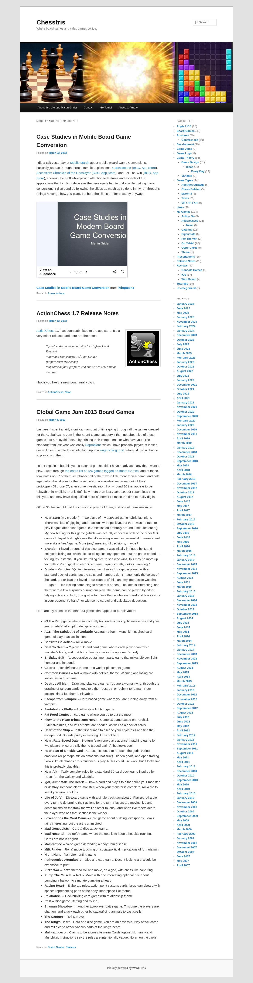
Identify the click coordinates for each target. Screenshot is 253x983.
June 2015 (183, 582)
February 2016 (186, 555)
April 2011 (183, 762)
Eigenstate (188, 234)
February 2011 (186, 766)
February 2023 (186, 357)
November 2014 (187, 604)
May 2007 (183, 860)
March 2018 (184, 474)
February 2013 (186, 685)
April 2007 (183, 865)
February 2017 (186, 519)
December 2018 (187, 452)
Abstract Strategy (192, 184)
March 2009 (184, 829)
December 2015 (187, 564)
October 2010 (185, 775)
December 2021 (187, 384)
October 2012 (185, 703)
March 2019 (184, 442)
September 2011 (187, 748)
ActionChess (45, 330)
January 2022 (185, 380)
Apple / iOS (184, 126)
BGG (136, 168)
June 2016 (183, 537)
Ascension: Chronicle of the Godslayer (64, 173)
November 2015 (187, 568)
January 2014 (185, 649)
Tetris (185, 198)
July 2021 (183, 393)
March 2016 (184, 550)
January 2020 (185, 425)
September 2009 (187, 816)
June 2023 (183, 348)
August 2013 (185, 667)
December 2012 (187, 694)
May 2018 (183, 465)
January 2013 (185, 690)
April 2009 (183, 824)
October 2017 (185, 492)
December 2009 (187, 802)
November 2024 (187, 321)
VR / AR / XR (189, 202)
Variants (186, 175)
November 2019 (187, 434)
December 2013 (187, 654)
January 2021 (185, 402)
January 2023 (185, 362)
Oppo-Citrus (189, 247)
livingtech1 (125, 287)
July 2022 (183, 375)
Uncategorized (186, 288)
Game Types (185, 180)
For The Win (189, 238)
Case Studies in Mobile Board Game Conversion (73, 287)
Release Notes (186, 261)
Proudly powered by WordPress (126, 968)
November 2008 (187, 843)
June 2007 (183, 856)
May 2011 (183, 757)
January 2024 (185, 330)
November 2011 (187, 744)
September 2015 (187, 573)
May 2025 (183, 312)
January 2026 (185, 303)
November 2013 (187, 658)
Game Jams (184, 148)
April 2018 (183, 470)
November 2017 (187, 488)
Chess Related (191, 189)
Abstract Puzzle (128, 107)
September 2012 (187, 708)
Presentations (56, 293)
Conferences (189, 139)
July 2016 (183, 532)
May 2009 (183, 820)
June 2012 (183, 721)
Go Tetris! (106, 107)
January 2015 (185, 595)
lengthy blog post (112, 450)
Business (183, 135)
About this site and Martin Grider (57, 107)
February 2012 (186, 735)
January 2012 (185, 739)
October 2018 (185, 456)
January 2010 (185, 797)
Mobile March (79, 162)
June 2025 (183, 308)
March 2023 (184, 353)
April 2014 (183, 636)
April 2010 (183, 789)
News (68, 392)
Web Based (188, 279)
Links (180, 207)
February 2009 (186, 833)
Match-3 (186, 193)
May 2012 (183, 726)
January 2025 (185, 317)
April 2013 (183, 676)
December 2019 (187, 429)
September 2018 (187, 461)
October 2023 (185, 339)
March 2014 (184, 640)
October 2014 (185, 609)
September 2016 (187, 528)
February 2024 (186, 326)
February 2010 (186, 793)
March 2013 (184, 681)
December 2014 (187, 600)
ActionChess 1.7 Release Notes (78, 313)
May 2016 (183, 541)
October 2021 (185, 389)
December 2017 (187, 483)
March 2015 (184, 586)
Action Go (188, 216)
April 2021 (183, 398)
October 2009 (185, 811)
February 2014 (186, 645)
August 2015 (185, 577)
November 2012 (187, 699)
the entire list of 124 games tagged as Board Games (102, 471)
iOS (183, 274)
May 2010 (183, 784)
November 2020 (187, 407)
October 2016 (185, 524)
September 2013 (187, 663)
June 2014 (183, 627)
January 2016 (185, 559)
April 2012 (183, 730)
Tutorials (182, 283)
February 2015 (186, 591)
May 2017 (183, 505)
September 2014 (187, 613)
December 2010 (187, 771)
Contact (88, 107)
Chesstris (51, 22)
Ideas (189, 166)
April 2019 (183, 438)
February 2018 (186, 478)
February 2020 (186, 420)
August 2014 (185, 618)
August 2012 (185, 712)
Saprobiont (93, 445)
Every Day (197, 171)
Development (185, 144)
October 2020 (185, 411)
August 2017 (185, 497)
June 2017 (183, 501)
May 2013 (183, 672)
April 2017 (183, 510)
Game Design (190, 162)
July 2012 (183, 717)
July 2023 (183, 344)
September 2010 (187, 780)
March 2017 (184, 514)
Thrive (185, 252)
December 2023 (187, 335)
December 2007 (187, 847)
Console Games (191, 270)
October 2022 (185, 366)
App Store (149, 168)
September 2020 (187, 416)
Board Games (56, 947)
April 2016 (183, 546)
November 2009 (187, 807)
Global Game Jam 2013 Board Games (85, 412)
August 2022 (185, 371)
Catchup (186, 229)
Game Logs (184, 153)
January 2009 (185, 838)
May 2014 (183, 631)
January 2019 (185, 447)
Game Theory (185, 157)
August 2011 (185, 753)
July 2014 (183, 622)
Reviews (71, 947)
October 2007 (185, 851)
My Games (184, 211)
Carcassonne (121, 168)
